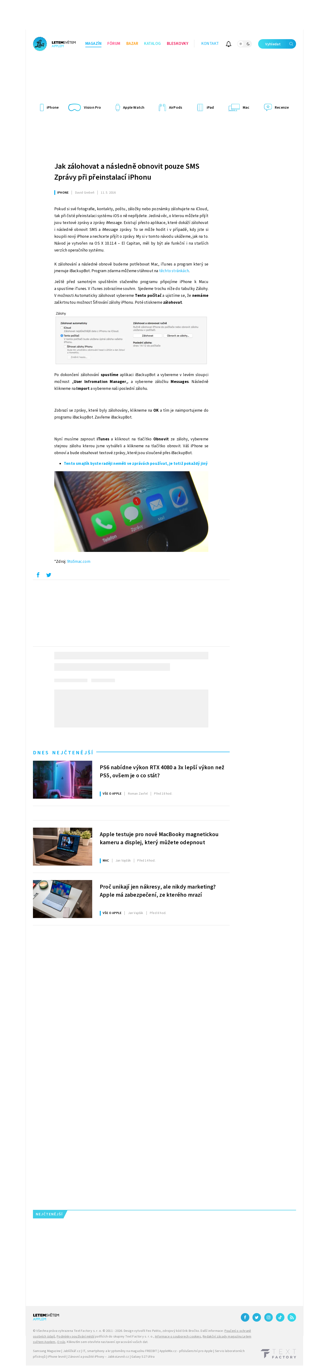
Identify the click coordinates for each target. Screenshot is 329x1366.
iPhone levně (57, 1356)
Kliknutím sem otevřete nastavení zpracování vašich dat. (107, 1342)
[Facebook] (245, 1317)
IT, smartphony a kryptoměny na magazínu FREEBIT (120, 1351)
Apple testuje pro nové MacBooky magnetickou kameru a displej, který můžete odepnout (159, 838)
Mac (106, 860)
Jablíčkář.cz (71, 1351)
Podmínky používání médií (75, 1336)
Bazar (132, 44)
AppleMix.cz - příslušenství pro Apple (186, 1351)
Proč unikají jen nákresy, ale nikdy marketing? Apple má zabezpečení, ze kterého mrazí (158, 891)
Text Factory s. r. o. (88, 1331)
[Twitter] (256, 1317)
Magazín (93, 44)
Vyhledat (280, 44)
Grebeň (84, 192)
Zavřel (138, 794)
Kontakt (210, 44)
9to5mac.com (78, 561)
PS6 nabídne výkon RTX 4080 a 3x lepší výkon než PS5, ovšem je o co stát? (162, 772)
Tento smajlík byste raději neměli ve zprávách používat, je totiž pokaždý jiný (136, 463)
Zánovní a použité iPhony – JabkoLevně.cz (98, 1356)
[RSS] (292, 1317)
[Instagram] (268, 1317)
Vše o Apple (112, 794)
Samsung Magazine (47, 1351)
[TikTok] (280, 1317)
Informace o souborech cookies (178, 1336)
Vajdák (123, 860)
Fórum (113, 44)
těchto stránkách (173, 271)
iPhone (63, 192)
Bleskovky (177, 44)
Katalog (152, 44)
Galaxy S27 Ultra (143, 1356)
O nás (61, 1342)
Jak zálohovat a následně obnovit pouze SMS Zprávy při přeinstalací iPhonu (126, 172)
